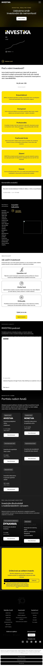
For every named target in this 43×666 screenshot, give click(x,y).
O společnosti (34, 613)
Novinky (35, 615)
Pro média (34, 622)
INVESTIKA (8, 613)
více (21, 652)
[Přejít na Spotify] (40, 642)
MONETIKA (8, 615)
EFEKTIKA (8, 617)
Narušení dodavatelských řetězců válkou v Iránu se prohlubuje (22, 189)
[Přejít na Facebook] (27, 642)
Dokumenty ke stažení (21, 621)
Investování (21, 613)
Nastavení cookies (24, 653)
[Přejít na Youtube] (36, 642)
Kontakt (35, 620)
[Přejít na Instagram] (31, 642)
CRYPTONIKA (8, 626)
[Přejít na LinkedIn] (23, 642)
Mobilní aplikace (21, 615)
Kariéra (34, 617)
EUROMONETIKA (8, 622)
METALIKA (8, 624)
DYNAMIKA (8, 620)
